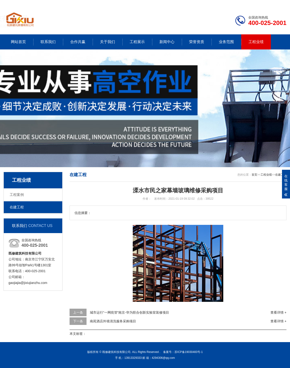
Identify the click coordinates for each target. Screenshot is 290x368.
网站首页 (18, 42)
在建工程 (17, 207)
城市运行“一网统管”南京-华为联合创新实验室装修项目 (129, 312)
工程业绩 (256, 42)
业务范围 (226, 42)
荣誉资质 (196, 42)
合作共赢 (77, 42)
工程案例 (17, 195)
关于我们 (107, 42)
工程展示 (137, 42)
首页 (254, 174)
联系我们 (257, 4)
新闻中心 (166, 42)
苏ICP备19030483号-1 (188, 352)
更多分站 (279, 4)
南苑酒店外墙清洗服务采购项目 (113, 321)
